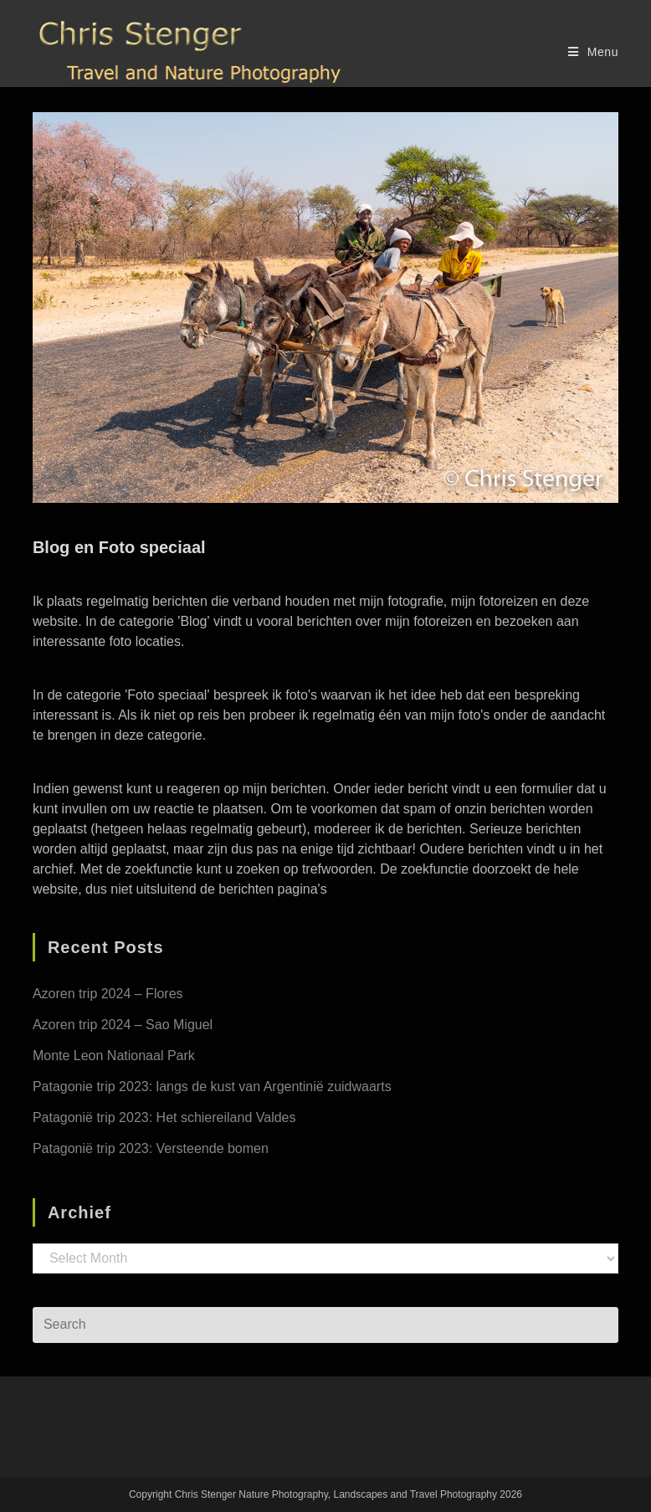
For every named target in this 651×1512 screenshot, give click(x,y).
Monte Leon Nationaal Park (114, 1055)
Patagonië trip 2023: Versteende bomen (151, 1148)
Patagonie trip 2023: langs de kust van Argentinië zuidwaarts (212, 1086)
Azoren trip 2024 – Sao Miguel (123, 1024)
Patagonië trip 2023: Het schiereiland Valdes (164, 1117)
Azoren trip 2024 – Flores (108, 994)
